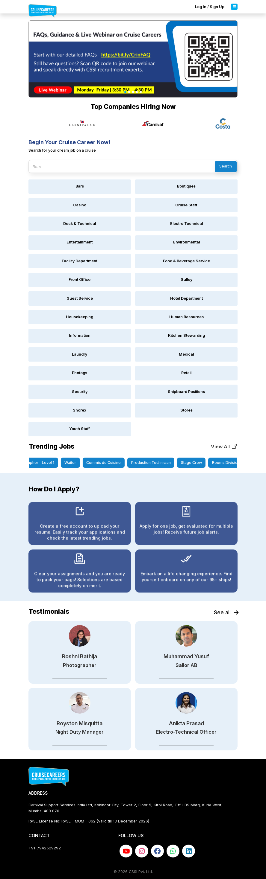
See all (226, 613)
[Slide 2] (129, 92)
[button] (224, 447)
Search (225, 166)
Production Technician (156, 462)
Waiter (75, 462)
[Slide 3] (133, 92)
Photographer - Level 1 (38, 462)
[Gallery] (133, 123)
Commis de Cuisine (108, 462)
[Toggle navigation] (234, 7)
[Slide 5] (141, 92)
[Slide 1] (125, 92)
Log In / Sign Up (209, 6)
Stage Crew (196, 462)
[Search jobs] (133, 166)
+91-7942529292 (44, 848)
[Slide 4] (137, 92)
